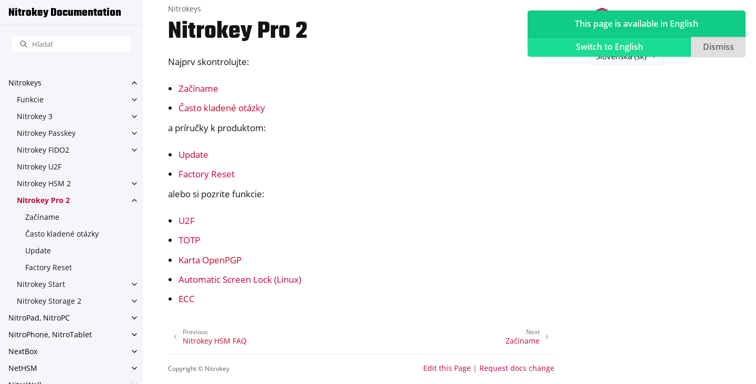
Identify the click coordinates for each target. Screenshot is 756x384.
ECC (186, 299)
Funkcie (30, 99)
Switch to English (609, 46)
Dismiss (718, 46)
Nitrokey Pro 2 (43, 200)
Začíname (42, 217)
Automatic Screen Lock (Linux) (239, 279)
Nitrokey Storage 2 (49, 301)
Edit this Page (447, 368)
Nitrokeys (24, 83)
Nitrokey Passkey (46, 133)
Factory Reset (48, 267)
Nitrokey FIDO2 (43, 150)
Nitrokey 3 (34, 116)
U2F (186, 221)
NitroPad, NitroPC (39, 318)
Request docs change (516, 368)
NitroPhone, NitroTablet (50, 334)
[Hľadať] (71, 44)
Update (38, 250)
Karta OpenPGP (210, 260)
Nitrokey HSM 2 (44, 183)
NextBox (22, 351)
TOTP (189, 240)
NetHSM (22, 368)
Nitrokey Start (41, 284)
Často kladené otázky (62, 234)
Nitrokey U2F (39, 167)
